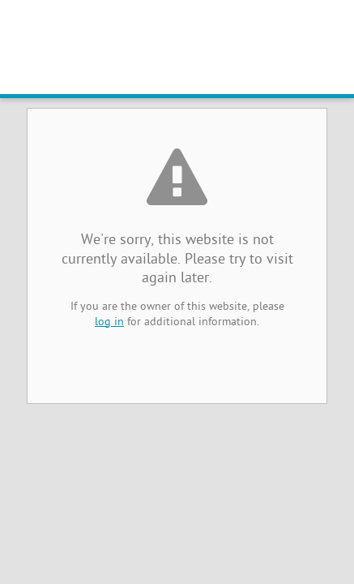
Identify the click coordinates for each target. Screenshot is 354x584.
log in (109, 322)
